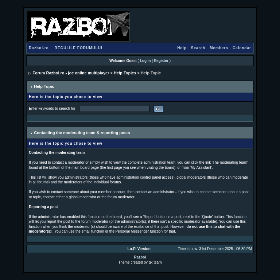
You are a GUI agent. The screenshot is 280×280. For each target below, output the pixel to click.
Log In (145, 61)
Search (198, 48)
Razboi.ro (39, 48)
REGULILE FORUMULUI (78, 48)
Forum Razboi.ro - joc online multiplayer (70, 73)
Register (161, 61)
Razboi (140, 257)
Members (219, 48)
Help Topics (125, 73)
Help (182, 48)
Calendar (242, 48)
